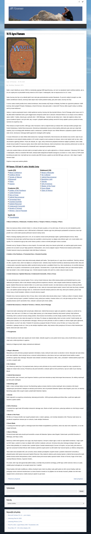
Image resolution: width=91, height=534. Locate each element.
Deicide (44, 181)
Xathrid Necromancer (16, 197)
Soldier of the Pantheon (17, 190)
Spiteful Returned (15, 204)
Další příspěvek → (79, 479)
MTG (22, 85)
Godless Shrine (14, 175)
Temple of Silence (15, 177)
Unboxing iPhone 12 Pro (15, 521)
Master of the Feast (48, 186)
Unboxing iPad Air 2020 (15, 518)
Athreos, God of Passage (18, 211)
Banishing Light (46, 179)
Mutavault (12, 179)
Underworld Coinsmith (17, 206)
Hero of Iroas (13, 195)
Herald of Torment (15, 208)
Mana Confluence (15, 172)
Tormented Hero (15, 199)
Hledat (81, 491)
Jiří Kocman (13, 82)
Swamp (12, 184)
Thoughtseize (14, 217)
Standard (17, 85)
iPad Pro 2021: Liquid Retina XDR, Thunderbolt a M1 (23, 525)
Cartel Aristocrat (15, 193)
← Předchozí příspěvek (13, 479)
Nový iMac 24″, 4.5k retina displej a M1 (19, 528)
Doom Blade (45, 188)
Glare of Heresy (47, 190)
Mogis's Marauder (47, 172)
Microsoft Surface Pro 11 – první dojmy (19, 515)
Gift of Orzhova (46, 184)
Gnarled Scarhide (15, 202)
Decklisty (11, 85)
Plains (11, 181)
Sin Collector (46, 175)
